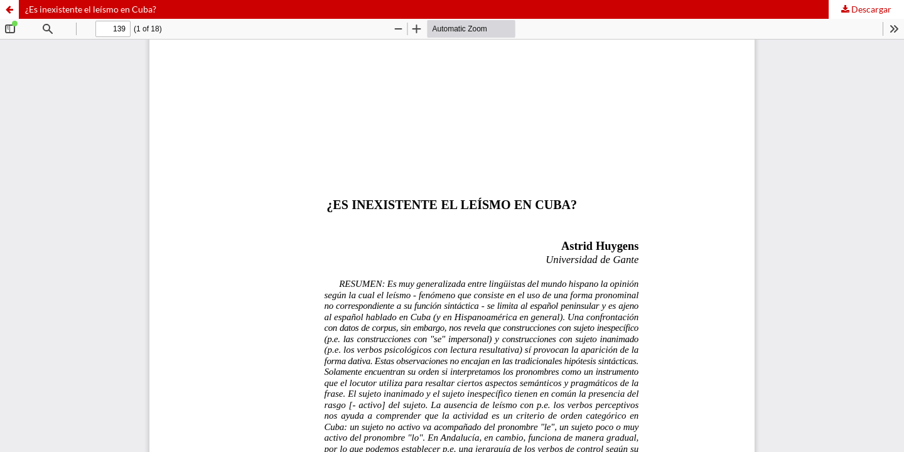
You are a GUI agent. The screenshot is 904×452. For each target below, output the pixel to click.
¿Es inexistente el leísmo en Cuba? (90, 9)
